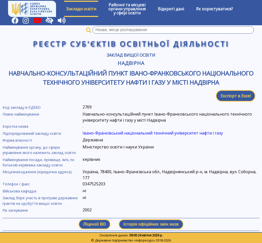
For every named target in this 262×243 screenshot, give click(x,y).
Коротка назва (15, 126)
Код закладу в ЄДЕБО (22, 107)
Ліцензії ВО (94, 224)
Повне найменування (21, 114)
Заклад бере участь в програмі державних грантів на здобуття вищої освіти (40, 200)
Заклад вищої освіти (131, 55)
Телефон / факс (16, 184)
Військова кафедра (19, 191)
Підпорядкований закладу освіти (32, 133)
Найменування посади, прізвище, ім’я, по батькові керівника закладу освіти (38, 162)
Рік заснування (15, 210)
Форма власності (17, 140)
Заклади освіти (81, 9)
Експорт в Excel (236, 96)
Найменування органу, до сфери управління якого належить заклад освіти (39, 150)
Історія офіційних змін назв (150, 224)
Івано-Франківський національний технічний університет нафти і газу (153, 133)
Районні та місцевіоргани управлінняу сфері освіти (127, 9)
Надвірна (131, 63)
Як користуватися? (214, 9)
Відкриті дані (171, 9)
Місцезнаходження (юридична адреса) (37, 171)
